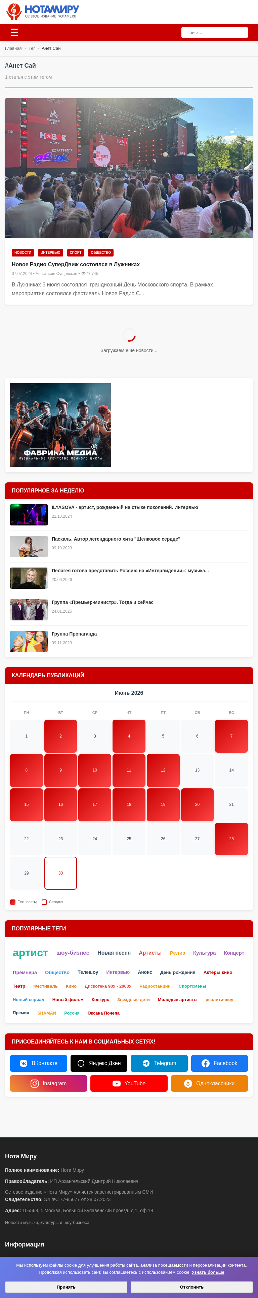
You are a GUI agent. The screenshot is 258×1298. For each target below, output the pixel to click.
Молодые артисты (178, 999)
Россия (71, 1013)
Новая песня (114, 953)
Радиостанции (154, 986)
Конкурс (100, 999)
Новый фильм (68, 999)
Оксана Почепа (104, 1013)
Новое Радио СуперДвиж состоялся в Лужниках (76, 264)
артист (30, 953)
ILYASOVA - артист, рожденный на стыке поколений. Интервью (125, 507)
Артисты (150, 953)
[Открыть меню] (14, 33)
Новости (22, 252)
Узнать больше (208, 1272)
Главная (13, 48)
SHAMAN (46, 1013)
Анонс (145, 972)
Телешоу (88, 972)
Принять (66, 1287)
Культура (204, 953)
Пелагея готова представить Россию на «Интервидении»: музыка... (130, 570)
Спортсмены (192, 986)
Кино (71, 986)
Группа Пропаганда (74, 634)
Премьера (25, 972)
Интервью (50, 252)
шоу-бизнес (72, 953)
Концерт (234, 953)
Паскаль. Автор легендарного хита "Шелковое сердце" (116, 539)
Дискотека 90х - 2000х (108, 986)
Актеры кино (218, 972)
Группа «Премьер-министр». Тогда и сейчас (103, 602)
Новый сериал (28, 999)
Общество (101, 252)
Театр (19, 986)
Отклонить (192, 1287)
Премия (21, 1012)
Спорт (76, 252)
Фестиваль (45, 986)
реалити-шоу (219, 999)
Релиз (177, 953)
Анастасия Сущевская (56, 273)
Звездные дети (133, 999)
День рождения (178, 972)
